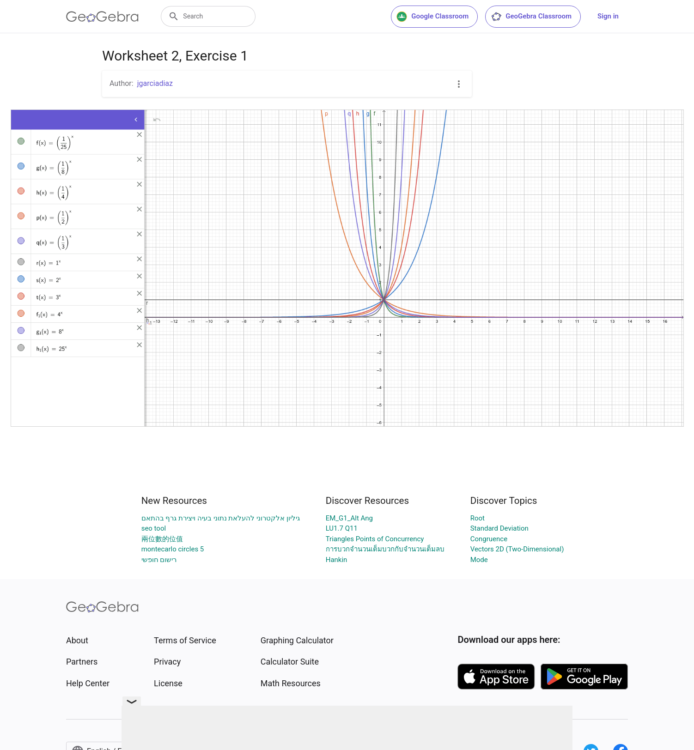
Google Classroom (432, 16)
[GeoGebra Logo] (102, 16)
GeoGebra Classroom (531, 16)
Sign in (608, 16)
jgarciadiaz (155, 83)
